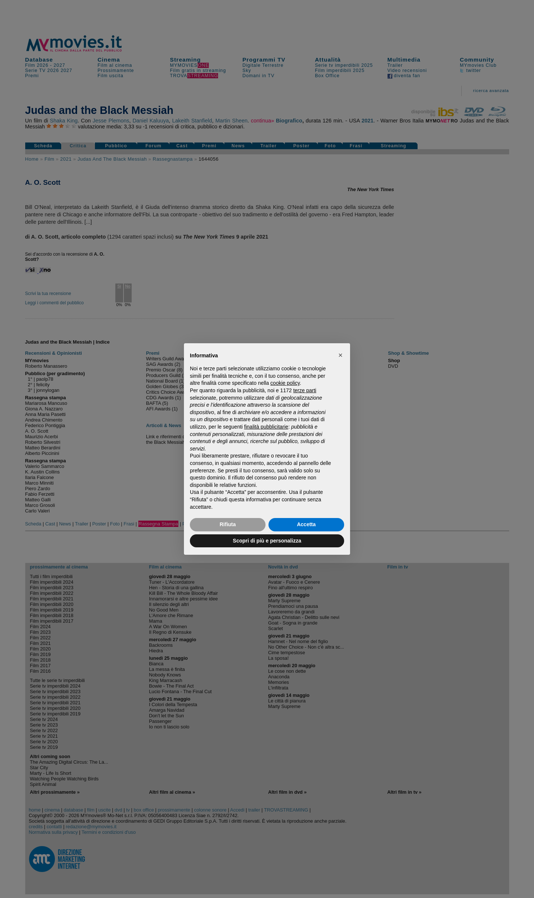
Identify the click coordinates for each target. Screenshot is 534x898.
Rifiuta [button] (228, 524)
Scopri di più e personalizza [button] (267, 541)
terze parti (304, 390)
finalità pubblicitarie (266, 427)
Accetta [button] (306, 524)
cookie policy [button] (285, 383)
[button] (340, 355)
